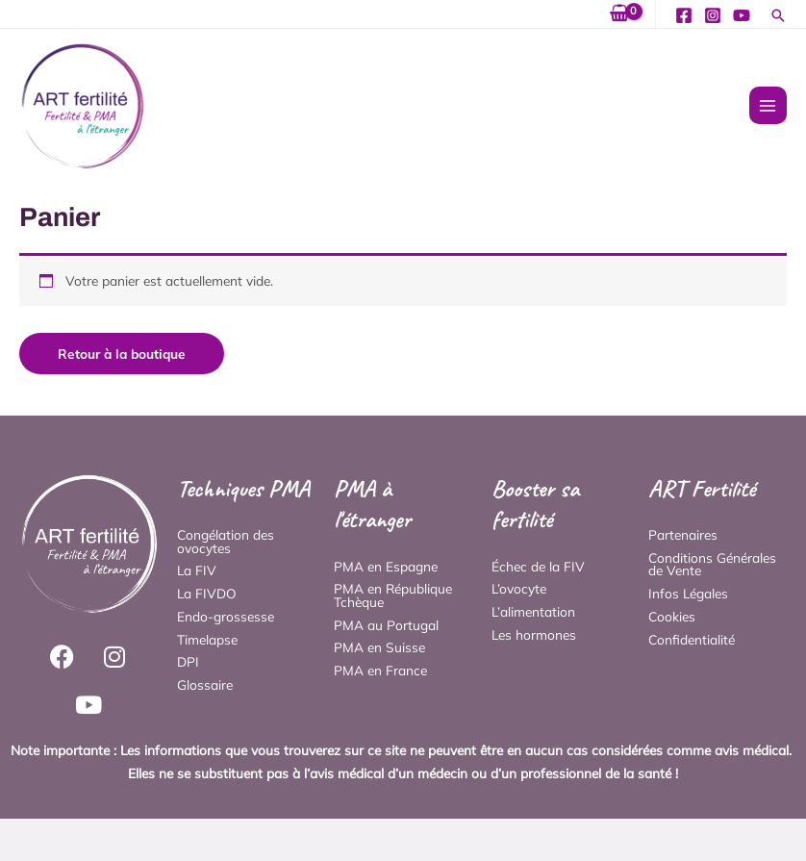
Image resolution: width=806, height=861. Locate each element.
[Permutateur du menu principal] (768, 105)
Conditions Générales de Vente (712, 564)
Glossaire (205, 684)
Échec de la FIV (538, 566)
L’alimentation (533, 611)
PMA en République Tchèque (393, 595)
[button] (778, 17)
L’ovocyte (518, 588)
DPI (188, 661)
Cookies (671, 616)
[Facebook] (684, 15)
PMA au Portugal (386, 625)
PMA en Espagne (386, 566)
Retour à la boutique (122, 353)
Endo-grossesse (225, 616)
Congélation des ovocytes (225, 541)
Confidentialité (691, 639)
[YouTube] (741, 15)
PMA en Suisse (379, 647)
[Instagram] (712, 15)
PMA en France (380, 670)
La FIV (196, 570)
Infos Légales (688, 593)
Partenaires (683, 534)
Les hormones (533, 634)
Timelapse (207, 639)
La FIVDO (207, 593)
